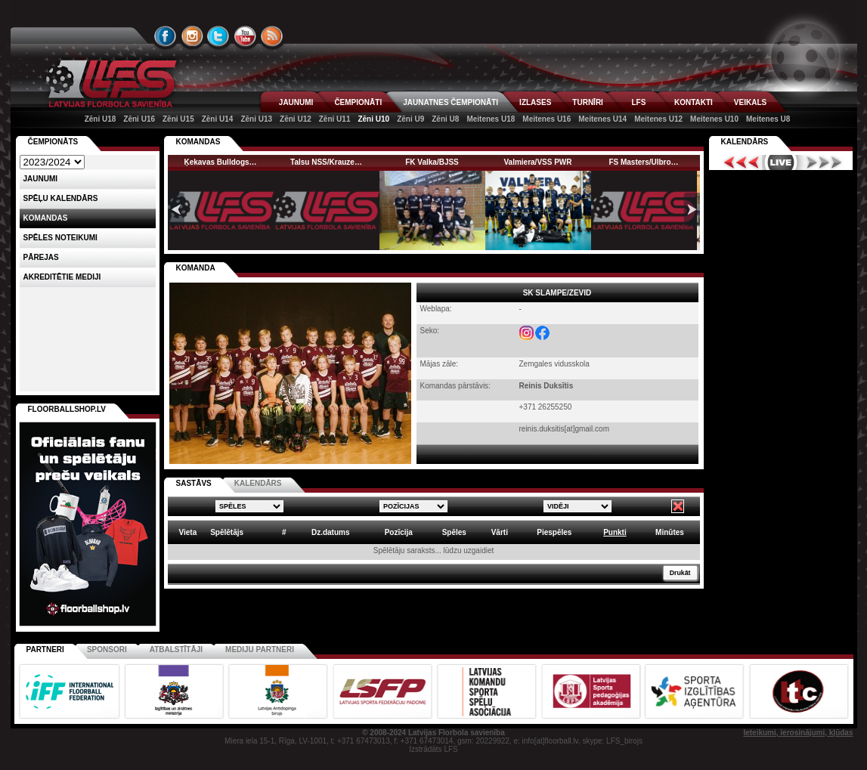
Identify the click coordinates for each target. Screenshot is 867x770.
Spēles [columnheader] (454, 532)
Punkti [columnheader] (615, 532)
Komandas (45, 218)
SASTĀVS (194, 483)
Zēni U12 (295, 119)
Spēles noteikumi (60, 237)
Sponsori (107, 649)
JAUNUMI (296, 102)
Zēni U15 (178, 119)
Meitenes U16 (546, 119)
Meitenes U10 (714, 119)
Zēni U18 (100, 119)
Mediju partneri (259, 649)
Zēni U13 (256, 119)
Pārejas (41, 257)
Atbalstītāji (176, 649)
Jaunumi (40, 179)
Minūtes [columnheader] (669, 532)
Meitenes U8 (768, 119)
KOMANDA (195, 268)
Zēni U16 (139, 119)
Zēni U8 (445, 119)
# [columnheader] (284, 532)
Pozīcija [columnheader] (399, 532)
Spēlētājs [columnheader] (226, 532)
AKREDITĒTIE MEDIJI (62, 277)
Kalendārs (745, 142)
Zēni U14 (218, 119)
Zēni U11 (335, 119)
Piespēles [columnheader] (554, 532)
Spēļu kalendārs (60, 198)
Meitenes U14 (602, 119)
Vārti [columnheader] (499, 532)
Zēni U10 (373, 119)
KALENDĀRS (258, 483)
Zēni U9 (410, 119)
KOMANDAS (198, 142)
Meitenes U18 (490, 119)
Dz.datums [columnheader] (330, 532)
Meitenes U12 (658, 119)
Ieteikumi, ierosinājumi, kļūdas (798, 732)
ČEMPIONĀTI (358, 102)
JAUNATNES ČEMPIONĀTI (450, 102)
